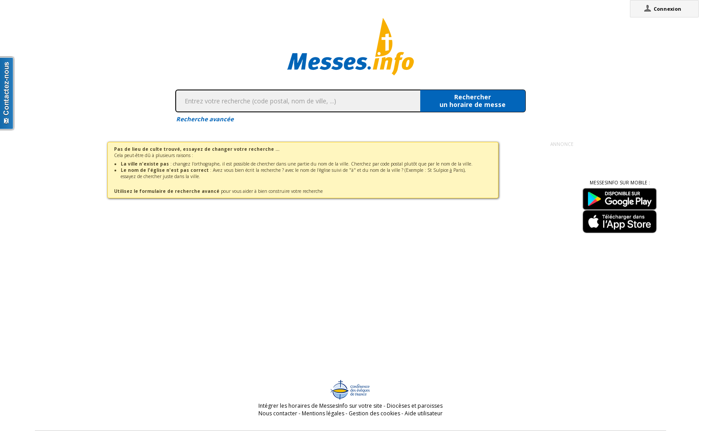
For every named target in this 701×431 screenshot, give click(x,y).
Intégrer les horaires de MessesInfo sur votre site (320, 406)
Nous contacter (277, 413)
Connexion (667, 8)
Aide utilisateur (424, 413)
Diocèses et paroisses (415, 406)
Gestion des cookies (374, 413)
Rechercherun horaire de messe (472, 101)
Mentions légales (323, 413)
